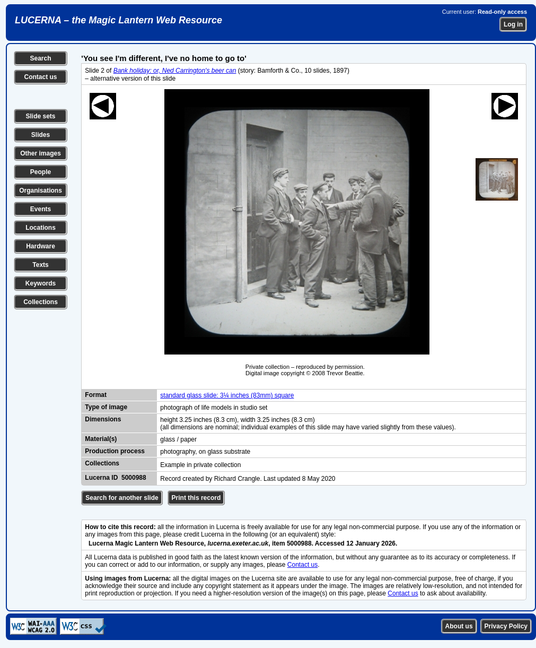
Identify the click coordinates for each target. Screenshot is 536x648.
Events (40, 209)
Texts (40, 265)
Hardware (40, 246)
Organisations (40, 190)
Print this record (196, 498)
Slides (40, 135)
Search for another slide (121, 498)
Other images (40, 153)
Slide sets (40, 116)
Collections (40, 302)
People (40, 172)
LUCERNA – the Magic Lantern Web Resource (118, 20)
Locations (40, 227)
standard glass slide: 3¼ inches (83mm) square (227, 395)
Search (40, 58)
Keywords (40, 283)
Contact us (40, 77)
